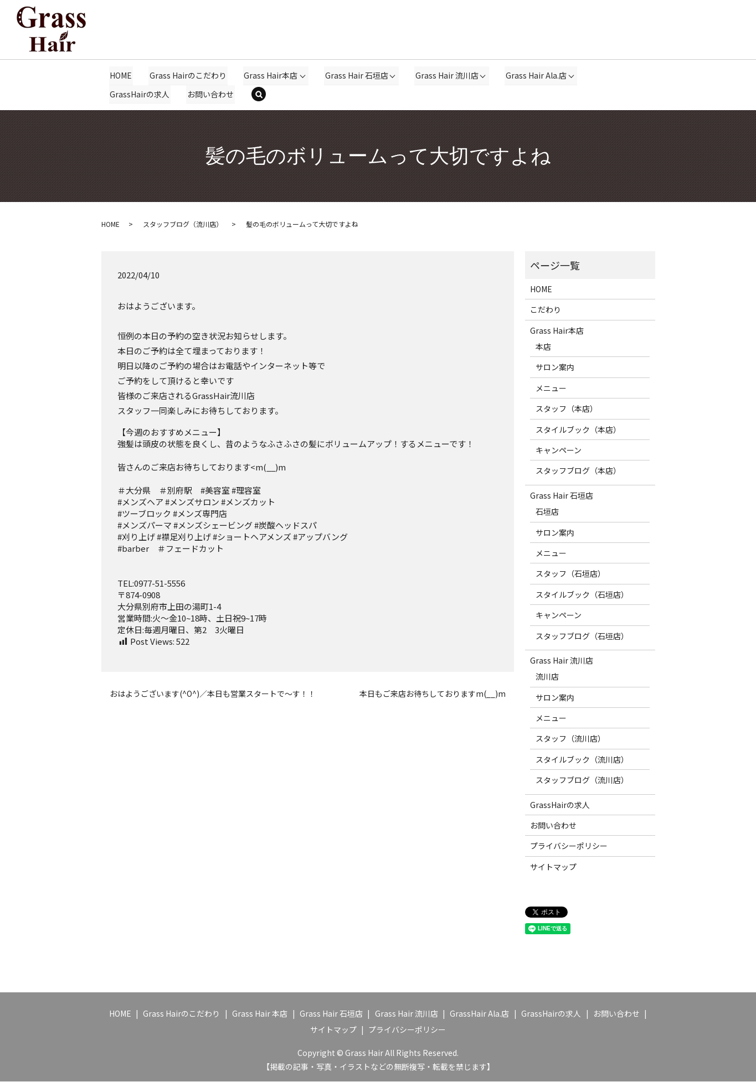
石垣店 (547, 511)
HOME (121, 75)
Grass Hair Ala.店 (534, 75)
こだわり (545, 309)
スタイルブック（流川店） (582, 759)
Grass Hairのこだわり (187, 75)
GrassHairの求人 (139, 94)
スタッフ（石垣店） (570, 573)
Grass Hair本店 (269, 75)
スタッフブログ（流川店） (183, 224)
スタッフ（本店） (567, 409)
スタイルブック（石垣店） (582, 594)
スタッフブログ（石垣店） (582, 635)
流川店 (547, 676)
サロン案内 (555, 367)
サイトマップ (553, 867)
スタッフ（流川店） (570, 738)
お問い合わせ (210, 94)
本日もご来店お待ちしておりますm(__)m (432, 694)
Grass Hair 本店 (259, 1013)
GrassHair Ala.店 (479, 1013)
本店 (543, 347)
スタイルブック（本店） (578, 430)
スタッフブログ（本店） (578, 471)
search (265, 95)
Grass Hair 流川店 (445, 75)
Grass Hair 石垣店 (355, 75)
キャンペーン (559, 450)
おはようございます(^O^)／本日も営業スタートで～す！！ (213, 694)
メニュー (551, 388)
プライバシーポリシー (569, 846)
